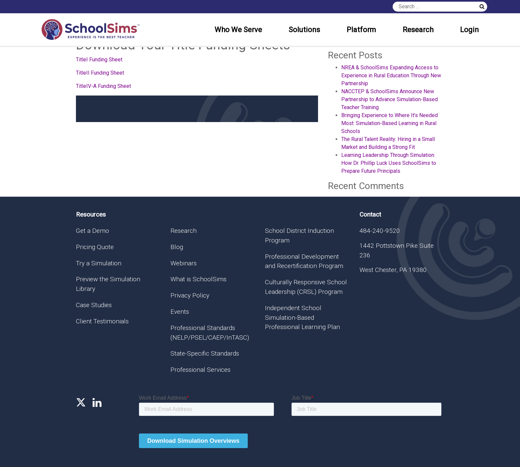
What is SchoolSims (198, 279)
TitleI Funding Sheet (99, 59)
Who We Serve (238, 30)
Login (469, 30)
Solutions (304, 30)
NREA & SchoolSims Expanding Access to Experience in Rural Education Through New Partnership (391, 75)
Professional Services (200, 369)
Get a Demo (92, 230)
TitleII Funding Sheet (100, 73)
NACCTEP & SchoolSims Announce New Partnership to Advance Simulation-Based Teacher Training (389, 99)
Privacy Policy (189, 295)
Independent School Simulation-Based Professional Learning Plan (302, 317)
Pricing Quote (95, 247)
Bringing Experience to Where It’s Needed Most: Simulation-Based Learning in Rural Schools (389, 123)
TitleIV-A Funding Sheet (103, 86)
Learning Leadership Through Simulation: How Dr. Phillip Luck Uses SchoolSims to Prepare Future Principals (388, 163)
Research (418, 30)
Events (179, 311)
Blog (176, 247)
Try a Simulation (98, 263)
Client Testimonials (102, 321)
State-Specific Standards (204, 353)
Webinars (183, 263)
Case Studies (94, 305)
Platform (361, 30)
